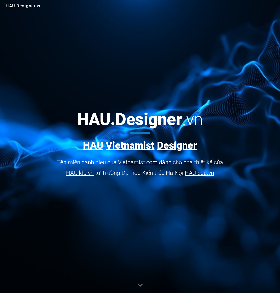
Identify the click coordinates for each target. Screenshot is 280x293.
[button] (140, 286)
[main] (140, 143)
